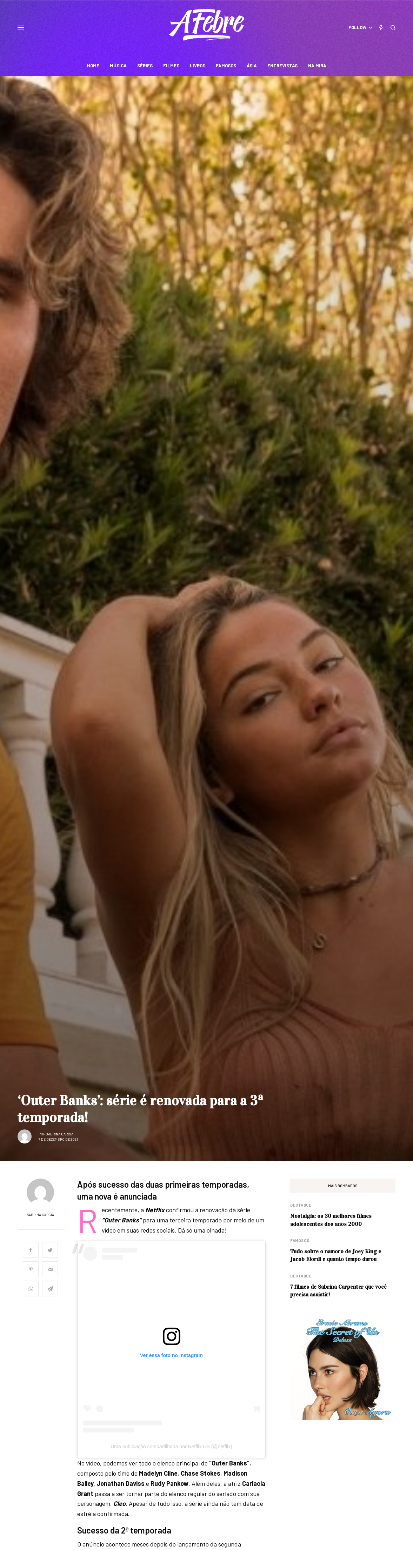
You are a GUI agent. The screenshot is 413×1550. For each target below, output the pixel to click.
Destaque (300, 1205)
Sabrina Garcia (59, 1134)
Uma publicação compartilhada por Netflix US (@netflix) (171, 1446)
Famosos (299, 1240)
